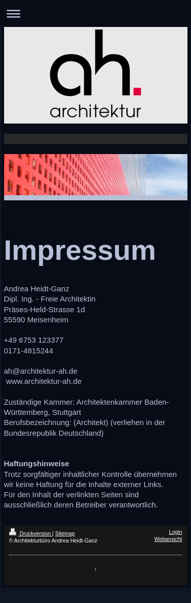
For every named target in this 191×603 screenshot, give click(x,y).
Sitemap (65, 533)
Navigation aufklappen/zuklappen (95, 13)
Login (175, 532)
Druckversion (30, 533)
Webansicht (168, 539)
